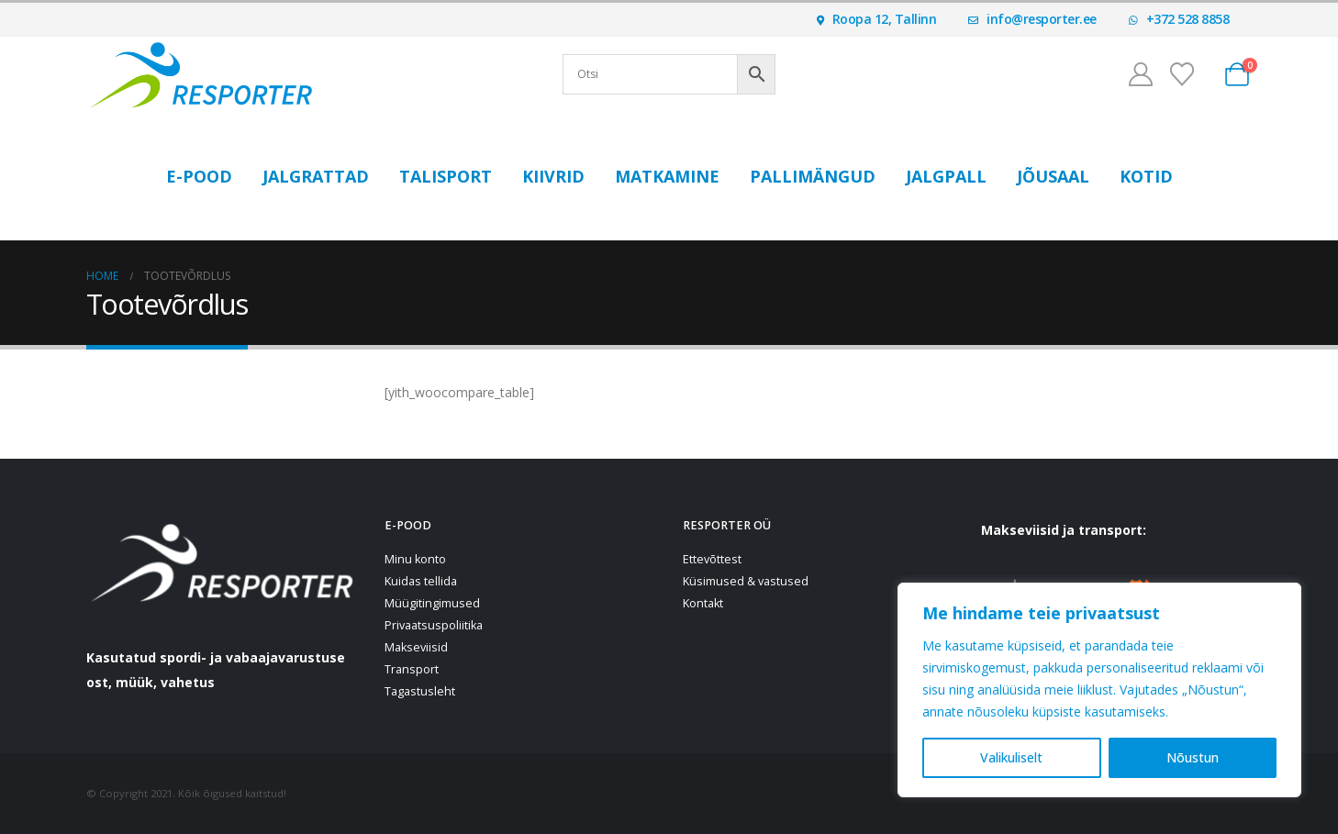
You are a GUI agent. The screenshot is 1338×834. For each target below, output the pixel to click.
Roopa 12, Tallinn (877, 19)
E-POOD (199, 176)
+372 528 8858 (1179, 19)
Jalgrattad (315, 176)
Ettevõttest (712, 559)
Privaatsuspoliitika (434, 625)
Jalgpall (946, 176)
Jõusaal (1053, 176)
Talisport (445, 176)
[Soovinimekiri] (1182, 74)
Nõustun (1192, 757)
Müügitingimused (432, 603)
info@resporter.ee (1032, 19)
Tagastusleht (420, 691)
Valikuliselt (1011, 757)
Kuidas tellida (421, 581)
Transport (412, 669)
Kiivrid (553, 176)
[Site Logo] (201, 74)
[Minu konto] (1140, 74)
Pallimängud (812, 176)
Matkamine (667, 176)
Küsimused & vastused (745, 581)
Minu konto (415, 559)
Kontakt (703, 603)
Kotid (1146, 176)
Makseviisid (416, 647)
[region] (1099, 690)
